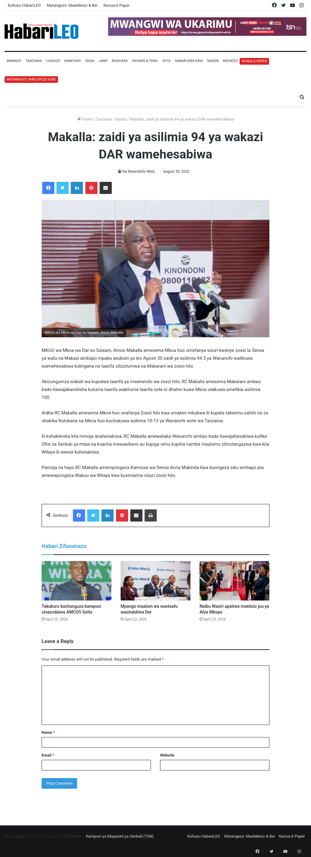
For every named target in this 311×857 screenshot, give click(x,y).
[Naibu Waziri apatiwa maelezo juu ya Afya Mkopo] (234, 580)
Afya (166, 61)
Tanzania (34, 61)
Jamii (103, 61)
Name (48, 732)
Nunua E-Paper (117, 5)
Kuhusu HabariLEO (24, 5)
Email (48, 755)
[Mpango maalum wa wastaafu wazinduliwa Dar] (155, 580)
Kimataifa (72, 61)
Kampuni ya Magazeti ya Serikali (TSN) (120, 836)
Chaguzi (53, 61)
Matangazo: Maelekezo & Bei (72, 5)
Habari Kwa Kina (189, 61)
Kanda (120, 119)
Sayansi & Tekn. (145, 61)
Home (84, 119)
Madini (213, 61)
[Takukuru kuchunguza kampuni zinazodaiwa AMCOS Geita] (76, 580)
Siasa (89, 61)
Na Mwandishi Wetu (138, 171)
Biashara (120, 61)
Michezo (230, 61)
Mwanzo (14, 61)
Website (167, 755)
